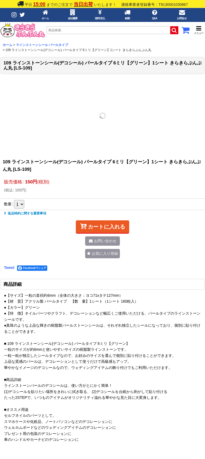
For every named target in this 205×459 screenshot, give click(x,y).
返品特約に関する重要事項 (25, 213)
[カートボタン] (186, 32)
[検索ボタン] (174, 30)
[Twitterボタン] (22, 15)
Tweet (9, 267)
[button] (198, 30)
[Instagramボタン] (14, 15)
